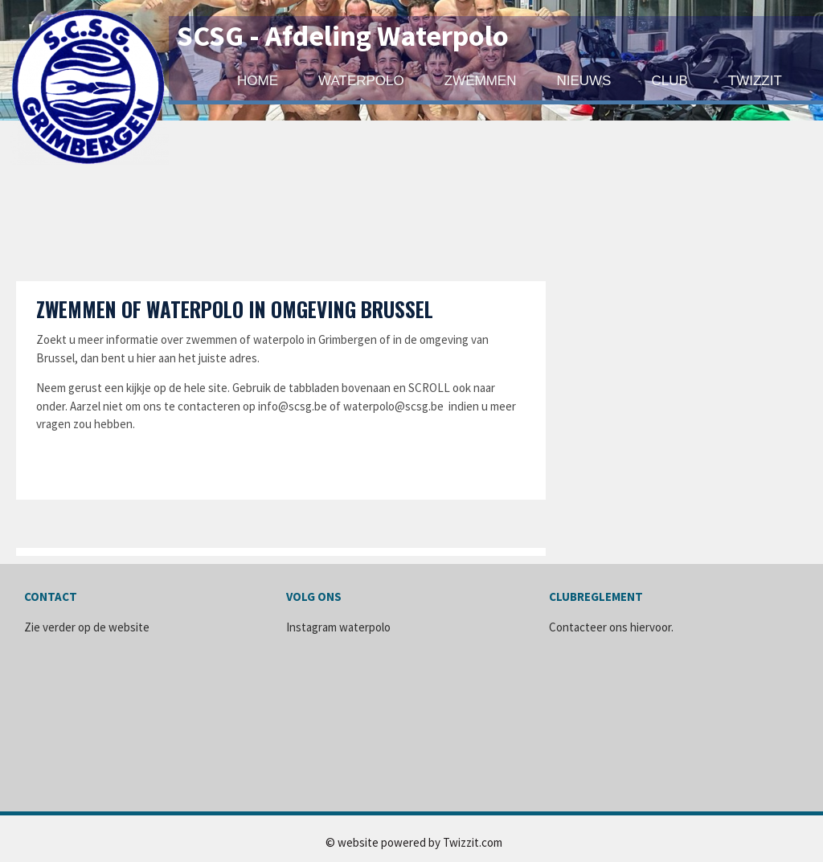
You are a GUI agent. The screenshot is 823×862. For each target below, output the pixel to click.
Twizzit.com (472, 842)
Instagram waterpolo (338, 627)
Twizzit (755, 80)
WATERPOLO (361, 80)
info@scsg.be (292, 406)
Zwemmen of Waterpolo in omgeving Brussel (234, 309)
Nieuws (583, 80)
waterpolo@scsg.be (393, 406)
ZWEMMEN (480, 80)
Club (669, 80)
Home (257, 80)
